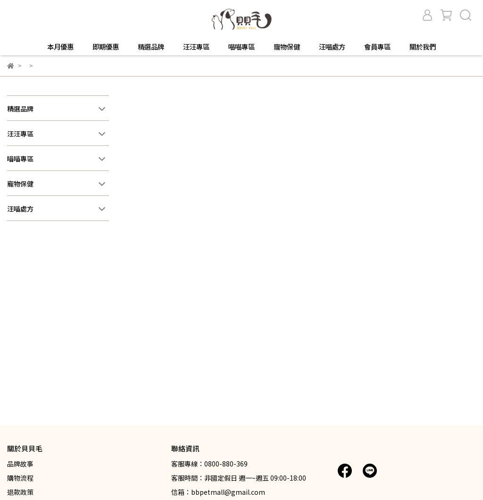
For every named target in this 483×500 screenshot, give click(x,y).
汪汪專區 (196, 46)
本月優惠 (60, 46)
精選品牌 (151, 46)
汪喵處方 (332, 46)
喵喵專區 (241, 46)
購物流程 (20, 478)
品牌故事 (20, 463)
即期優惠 (105, 46)
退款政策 (20, 492)
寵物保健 (287, 46)
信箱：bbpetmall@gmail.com (218, 492)
